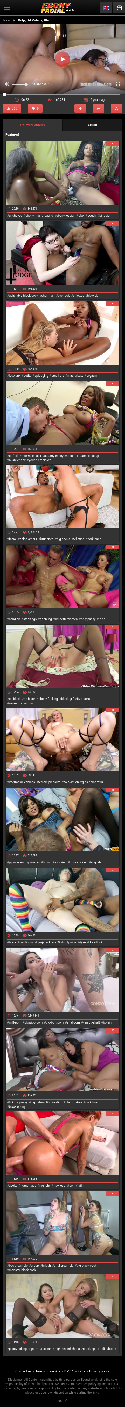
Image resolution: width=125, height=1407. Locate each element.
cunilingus (26, 942)
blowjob (92, 295)
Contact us (23, 1371)
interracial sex (31, 456)
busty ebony (17, 460)
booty (112, 1349)
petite (27, 376)
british (47, 862)
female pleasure (49, 782)
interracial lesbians (22, 782)
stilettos (78, 295)
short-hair (47, 295)
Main (6, 20)
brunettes (46, 539)
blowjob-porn (34, 1022)
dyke (82, 942)
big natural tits (41, 1102)
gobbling (46, 619)
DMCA (69, 1371)
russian (46, 1349)
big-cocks (63, 539)
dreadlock (96, 942)
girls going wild (92, 782)
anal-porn (73, 1022)
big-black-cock (28, 295)
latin (81, 1185)
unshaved (15, 215)
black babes (74, 1102)
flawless (59, 1185)
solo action (71, 782)
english (96, 862)
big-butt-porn (55, 1022)
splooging (41, 376)
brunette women (66, 619)
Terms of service (48, 1371)
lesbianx (14, 376)
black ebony (17, 1107)
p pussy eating (19, 862)
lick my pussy (18, 1102)
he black (30, 699)
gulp (12, 295)
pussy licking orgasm (23, 1349)
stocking (61, 862)
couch (92, 215)
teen (71, 1185)
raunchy (44, 1185)
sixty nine (69, 942)
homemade (28, 1185)
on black (14, 699)
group (35, 1265)
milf (102, 1349)
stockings (30, 619)
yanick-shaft (91, 1022)
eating (58, 1102)
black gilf (67, 699)
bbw (82, 215)
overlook (64, 295)
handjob (14, 619)
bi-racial (104, 215)
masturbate (75, 376)
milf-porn (15, 1022)
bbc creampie (18, 1265)
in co (102, 619)
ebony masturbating (39, 215)
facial (12, 539)
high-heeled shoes (67, 1349)
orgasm (92, 376)
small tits (58, 376)
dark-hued (94, 539)
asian (36, 862)
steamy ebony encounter (61, 456)
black (12, 942)
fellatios (78, 539)
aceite (13, 1185)
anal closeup (90, 456)
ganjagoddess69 (48, 942)
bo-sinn (108, 1022)
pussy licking (79, 862)
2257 (81, 1371)
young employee (40, 460)
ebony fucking (48, 699)
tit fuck (13, 456)
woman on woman (21, 703)
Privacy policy (99, 1371)
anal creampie (63, 1265)
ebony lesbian (65, 215)
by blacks (83, 699)
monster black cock (22, 1270)
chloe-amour (28, 539)
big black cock (86, 1265)
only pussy (88, 619)
